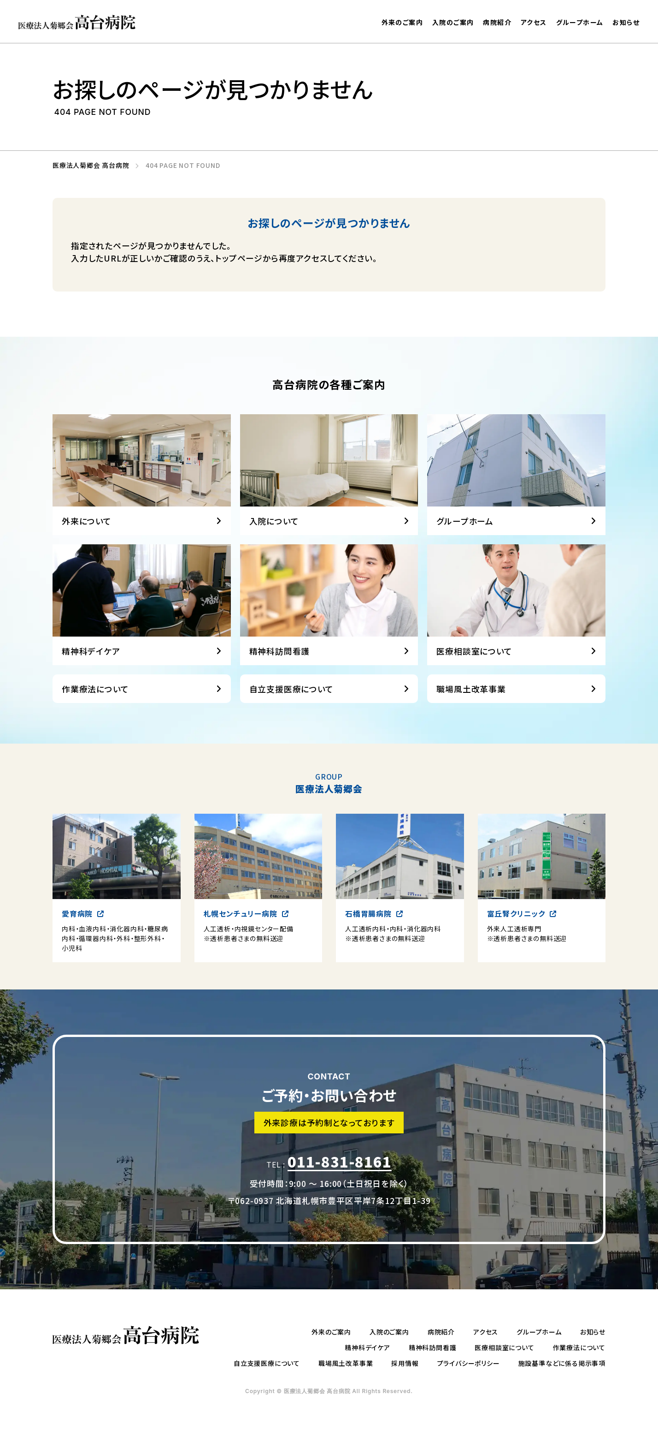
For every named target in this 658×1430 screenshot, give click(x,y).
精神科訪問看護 (433, 1347)
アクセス (534, 22)
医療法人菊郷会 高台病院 (88, 165)
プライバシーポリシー (468, 1363)
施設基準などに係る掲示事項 (561, 1363)
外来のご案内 (402, 22)
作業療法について (95, 719)
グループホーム (580, 22)
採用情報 (404, 1363)
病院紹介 (497, 22)
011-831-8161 (340, 1177)
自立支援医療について (291, 719)
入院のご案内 (453, 22)
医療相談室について (504, 1347)
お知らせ (626, 23)
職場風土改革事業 (470, 719)
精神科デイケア (367, 1347)
